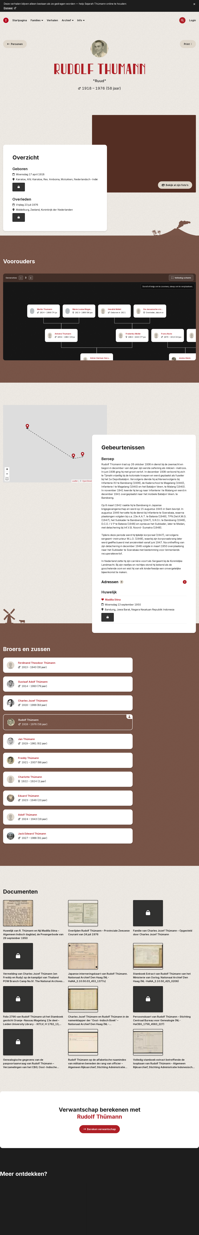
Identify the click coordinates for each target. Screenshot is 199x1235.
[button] (82, 460)
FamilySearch (162, 1157)
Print (188, 44)
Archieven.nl (162, 1142)
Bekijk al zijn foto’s (175, 187)
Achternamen (111, 1147)
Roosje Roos (162, 1176)
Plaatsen (108, 1177)
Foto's (107, 1172)
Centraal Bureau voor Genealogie (174, 1147)
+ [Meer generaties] (31, 283)
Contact (107, 1207)
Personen (15, 44)
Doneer (10, 8)
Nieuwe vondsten (113, 1162)
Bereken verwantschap (99, 988)
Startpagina (19, 20)
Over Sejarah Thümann (117, 1202)
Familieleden (110, 1152)
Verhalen (52, 20)
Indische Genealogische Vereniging (174, 1164)
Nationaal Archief (165, 1171)
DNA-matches (112, 1187)
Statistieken (110, 1197)
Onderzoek (109, 1182)
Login (192, 20)
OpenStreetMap (89, 487)
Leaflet (75, 487)
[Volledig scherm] (181, 283)
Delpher (159, 1152)
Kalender (108, 1192)
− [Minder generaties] (21, 283)
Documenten (110, 1167)
